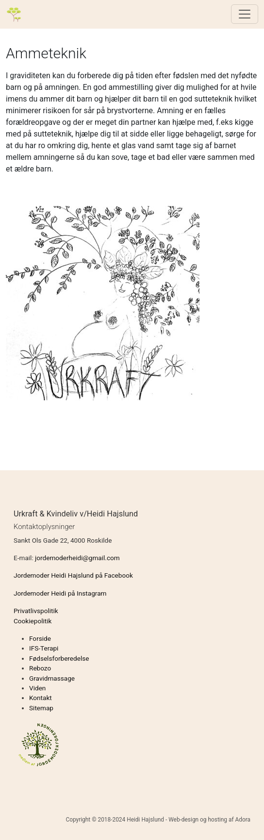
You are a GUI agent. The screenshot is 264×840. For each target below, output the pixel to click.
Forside (40, 638)
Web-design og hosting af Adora (209, 819)
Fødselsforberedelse (59, 658)
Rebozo (40, 668)
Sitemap (41, 708)
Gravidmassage (52, 678)
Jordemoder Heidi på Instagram (60, 593)
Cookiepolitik (32, 621)
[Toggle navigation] (244, 14)
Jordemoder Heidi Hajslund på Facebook (73, 575)
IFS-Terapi (43, 648)
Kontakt (40, 698)
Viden (37, 688)
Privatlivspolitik (36, 611)
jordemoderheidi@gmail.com (77, 558)
